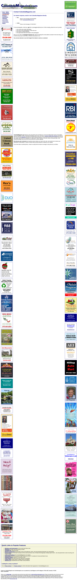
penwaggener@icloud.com (28, 19)
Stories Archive (5, 22)
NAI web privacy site (13, 578)
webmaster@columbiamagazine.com (37, 574)
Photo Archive (5, 20)
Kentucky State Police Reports (51, 135)
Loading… (39, 85)
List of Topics (5, 19)
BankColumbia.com (71, 39)
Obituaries (23, 137)
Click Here (70, 458)
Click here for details (6, 86)
